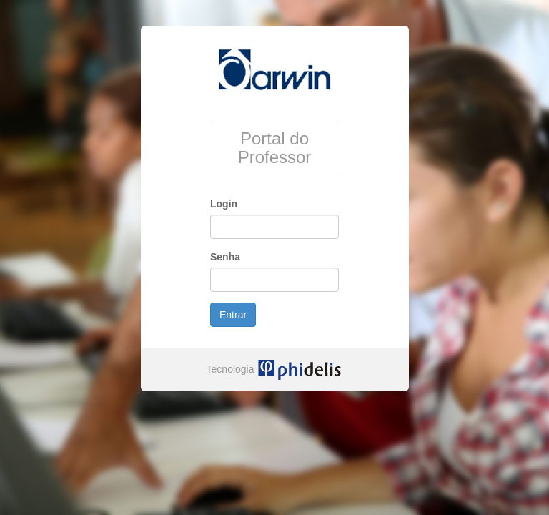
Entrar (233, 314)
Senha (225, 257)
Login (223, 204)
